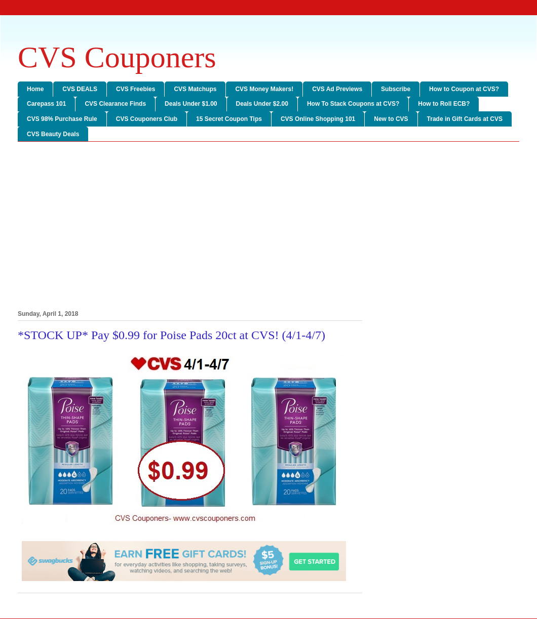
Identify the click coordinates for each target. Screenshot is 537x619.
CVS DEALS (79, 89)
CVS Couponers (117, 57)
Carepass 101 (46, 103)
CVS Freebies (135, 89)
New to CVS (391, 118)
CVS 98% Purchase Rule (62, 118)
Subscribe (395, 89)
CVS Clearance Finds (115, 103)
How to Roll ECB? (444, 103)
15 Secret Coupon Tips (229, 118)
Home (35, 89)
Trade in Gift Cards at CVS (465, 118)
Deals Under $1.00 (191, 103)
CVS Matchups (195, 89)
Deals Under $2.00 (262, 103)
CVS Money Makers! (264, 89)
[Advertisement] (268, 228)
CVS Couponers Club (146, 118)
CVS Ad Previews (337, 89)
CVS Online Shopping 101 (318, 118)
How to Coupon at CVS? (464, 89)
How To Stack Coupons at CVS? (353, 103)
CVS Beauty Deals (53, 134)
